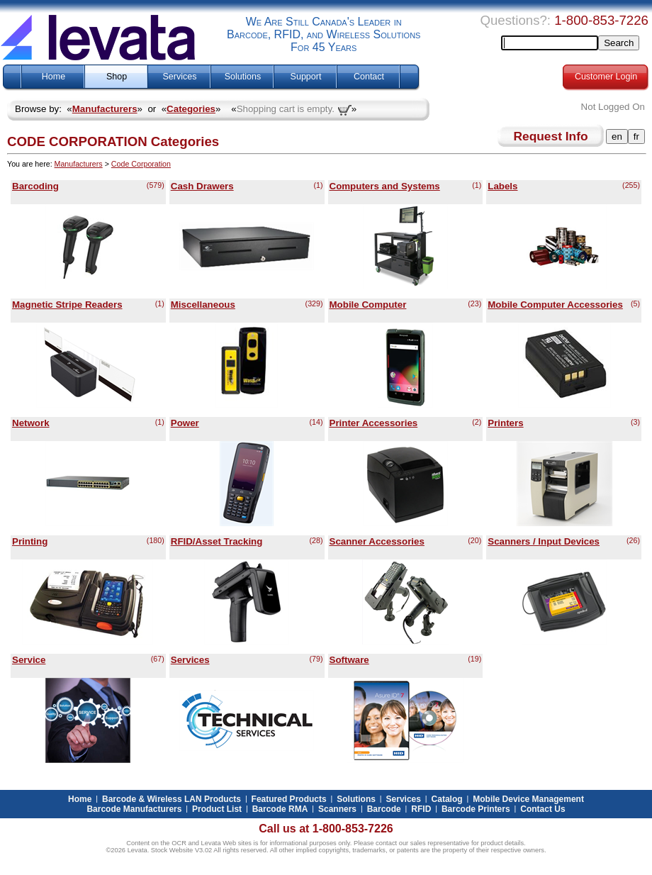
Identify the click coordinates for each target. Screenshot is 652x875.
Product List (217, 809)
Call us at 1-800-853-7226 (326, 829)
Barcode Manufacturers (133, 809)
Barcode (384, 809)
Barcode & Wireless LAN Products (171, 799)
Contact (369, 77)
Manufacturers (104, 109)
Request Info (551, 136)
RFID (421, 809)
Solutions (243, 77)
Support (306, 77)
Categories (191, 109)
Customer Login (606, 77)
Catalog (447, 799)
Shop (116, 77)
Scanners (337, 809)
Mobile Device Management (528, 799)
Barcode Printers (476, 809)
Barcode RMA (280, 809)
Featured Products (289, 799)
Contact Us (542, 809)
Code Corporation (141, 164)
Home (53, 77)
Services (180, 77)
